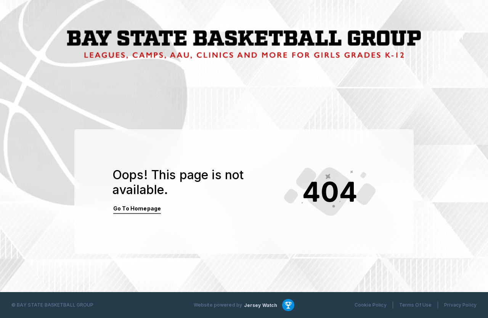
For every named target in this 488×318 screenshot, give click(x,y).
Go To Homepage (137, 208)
